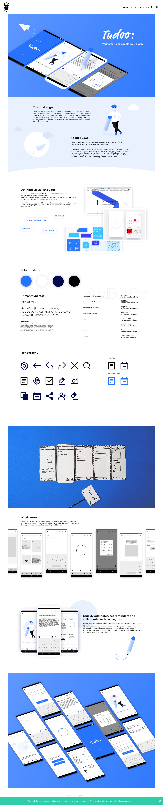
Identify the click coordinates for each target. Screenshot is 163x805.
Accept (128, 801)
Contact (144, 7)
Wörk (125, 7)
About (134, 7)
